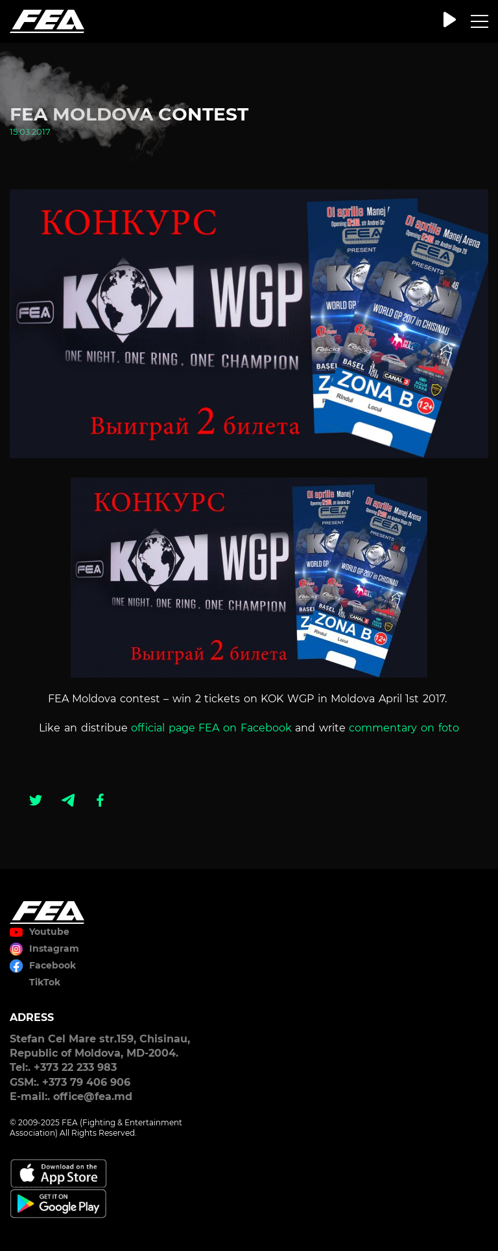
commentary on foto (403, 728)
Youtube (49, 931)
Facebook (52, 965)
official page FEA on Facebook (213, 728)
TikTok (44, 982)
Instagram (54, 948)
